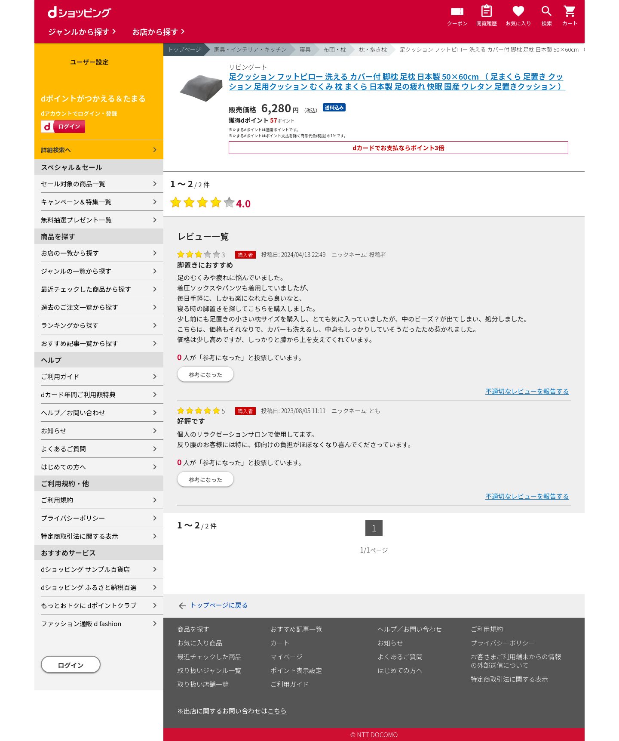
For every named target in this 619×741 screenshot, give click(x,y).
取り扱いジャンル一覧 (209, 670)
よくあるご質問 (63, 448)
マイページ (286, 656)
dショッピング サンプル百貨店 (85, 569)
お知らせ (54, 430)
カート (280, 642)
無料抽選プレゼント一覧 (76, 219)
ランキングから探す (70, 325)
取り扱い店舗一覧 (203, 684)
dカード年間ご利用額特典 (78, 394)
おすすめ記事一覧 (296, 628)
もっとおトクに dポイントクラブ (89, 605)
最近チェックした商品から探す (86, 288)
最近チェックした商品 (209, 656)
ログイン (71, 665)
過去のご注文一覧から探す (79, 307)
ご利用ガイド (60, 376)
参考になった (205, 374)
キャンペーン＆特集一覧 (76, 201)
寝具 (305, 49)
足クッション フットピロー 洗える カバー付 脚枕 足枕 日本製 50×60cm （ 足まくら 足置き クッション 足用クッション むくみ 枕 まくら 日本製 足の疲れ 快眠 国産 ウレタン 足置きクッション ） (397, 81)
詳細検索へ (56, 149)
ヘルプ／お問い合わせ (73, 412)
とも (374, 410)
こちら (277, 710)
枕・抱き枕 (373, 49)
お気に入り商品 (199, 642)
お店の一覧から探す (70, 252)
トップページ (184, 49)
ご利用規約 (57, 499)
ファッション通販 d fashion (81, 623)
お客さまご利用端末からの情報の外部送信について (516, 661)
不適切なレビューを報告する (527, 390)
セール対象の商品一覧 (73, 183)
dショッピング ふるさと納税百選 (89, 587)
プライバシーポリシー (73, 517)
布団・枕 (335, 49)
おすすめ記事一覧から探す (79, 343)
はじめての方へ (63, 466)
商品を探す (193, 628)
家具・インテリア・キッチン (250, 49)
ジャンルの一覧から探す (76, 270)
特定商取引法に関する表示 (79, 535)
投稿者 (377, 254)
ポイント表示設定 (296, 670)
